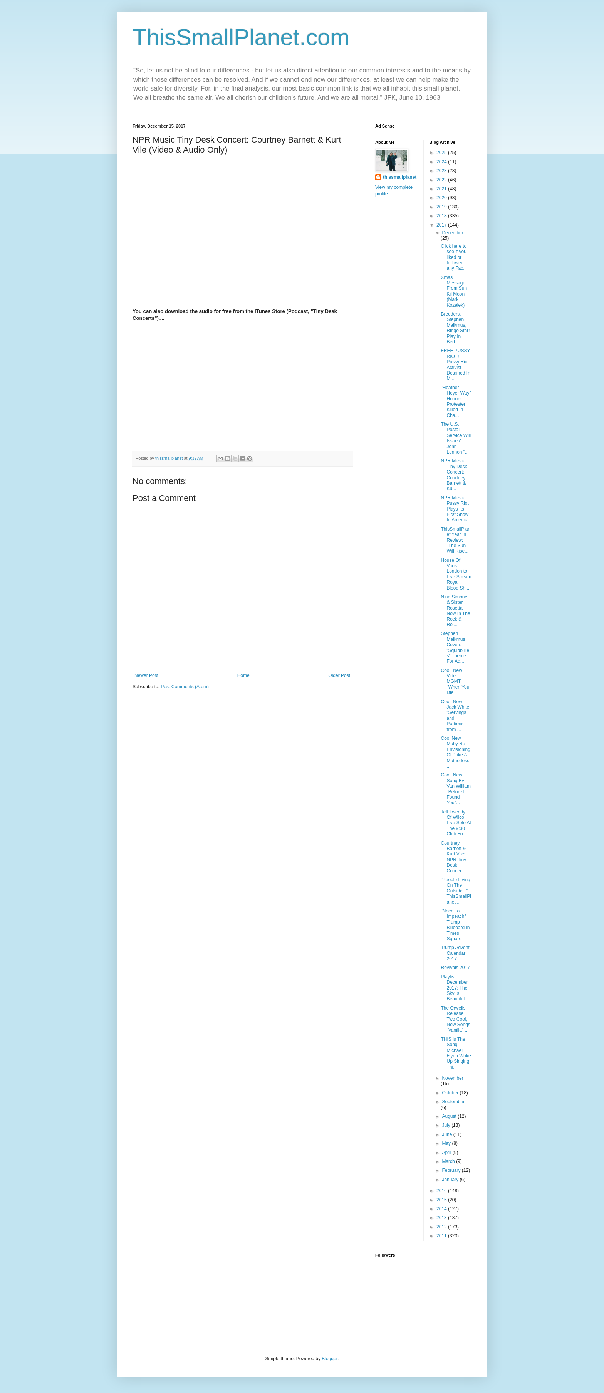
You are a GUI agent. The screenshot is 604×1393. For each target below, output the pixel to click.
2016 (442, 1190)
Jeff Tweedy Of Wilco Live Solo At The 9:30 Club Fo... (456, 823)
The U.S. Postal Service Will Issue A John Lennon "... (456, 438)
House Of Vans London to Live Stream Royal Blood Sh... (456, 574)
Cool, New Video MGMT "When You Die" (455, 682)
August (450, 1116)
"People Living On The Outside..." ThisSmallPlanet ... (456, 891)
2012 (442, 1227)
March (449, 1161)
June (447, 1134)
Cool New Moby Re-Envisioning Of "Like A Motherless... (455, 752)
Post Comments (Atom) (185, 686)
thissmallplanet (399, 177)
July (446, 1125)
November (452, 1078)
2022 (442, 180)
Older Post (339, 675)
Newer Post (146, 675)
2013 (442, 1217)
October (451, 1093)
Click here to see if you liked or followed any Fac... (454, 257)
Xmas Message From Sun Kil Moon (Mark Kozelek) (454, 291)
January (451, 1179)
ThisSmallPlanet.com (241, 37)
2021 (442, 189)
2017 (442, 225)
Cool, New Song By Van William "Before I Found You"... (455, 788)
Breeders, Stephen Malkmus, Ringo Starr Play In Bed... (455, 327)
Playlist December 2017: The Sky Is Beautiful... (454, 988)
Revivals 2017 (455, 967)
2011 (442, 1235)
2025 (442, 152)
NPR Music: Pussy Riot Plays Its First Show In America (454, 509)
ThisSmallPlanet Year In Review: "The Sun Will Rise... (455, 540)
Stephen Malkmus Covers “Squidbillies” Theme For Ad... (455, 647)
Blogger (329, 1358)
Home (243, 675)
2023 (442, 170)
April (447, 1152)
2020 (442, 197)
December (452, 232)
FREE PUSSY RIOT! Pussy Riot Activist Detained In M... (455, 364)
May (447, 1143)
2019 (442, 207)
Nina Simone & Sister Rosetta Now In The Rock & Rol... (455, 610)
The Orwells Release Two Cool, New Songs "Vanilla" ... (455, 1019)
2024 (442, 162)
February (451, 1170)
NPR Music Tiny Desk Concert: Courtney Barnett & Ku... (454, 474)
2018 (442, 215)
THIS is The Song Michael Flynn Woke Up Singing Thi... (456, 1053)
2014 (442, 1209)
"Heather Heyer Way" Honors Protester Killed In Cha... (456, 401)
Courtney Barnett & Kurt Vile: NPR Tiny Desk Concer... (453, 857)
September (453, 1101)
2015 (442, 1200)
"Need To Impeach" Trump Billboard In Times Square (455, 924)
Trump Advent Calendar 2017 (455, 953)
